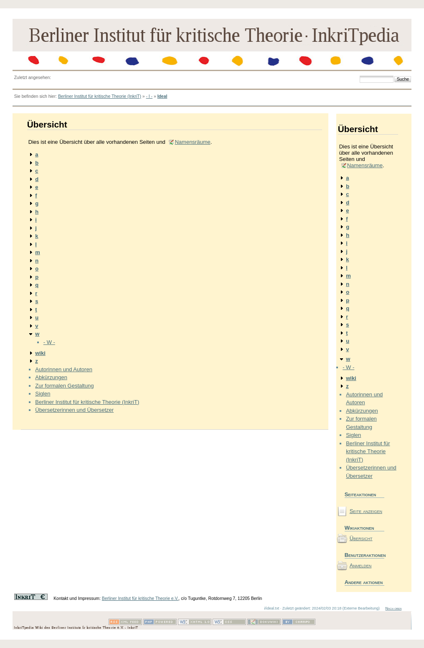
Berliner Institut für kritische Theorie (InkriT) (99, 96)
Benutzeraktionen (364, 555)
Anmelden (361, 565)
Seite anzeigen (366, 511)
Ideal (162, 96)
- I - (149, 96)
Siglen (42, 393)
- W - (49, 342)
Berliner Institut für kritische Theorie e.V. (140, 598)
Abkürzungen (51, 377)
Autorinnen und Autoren (63, 369)
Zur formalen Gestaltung (64, 386)
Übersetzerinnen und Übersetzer (74, 410)
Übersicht (361, 538)
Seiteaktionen (360, 494)
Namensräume (192, 142)
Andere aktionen (364, 582)
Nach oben (393, 608)
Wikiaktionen (359, 528)
